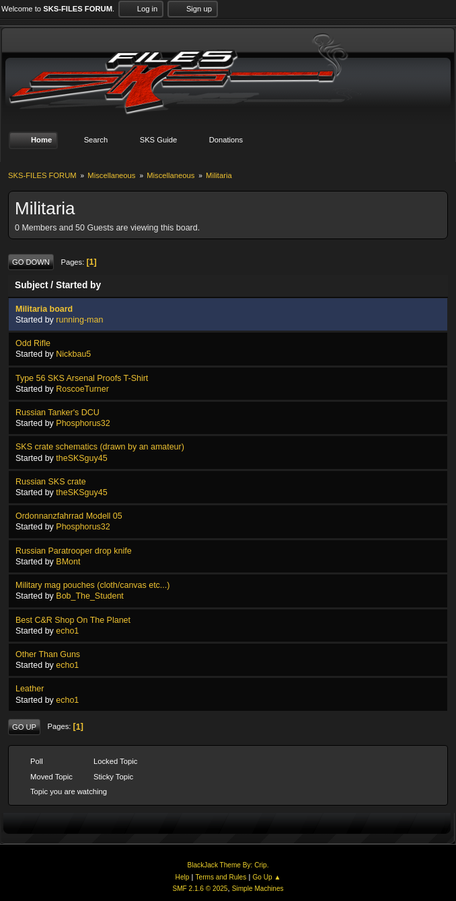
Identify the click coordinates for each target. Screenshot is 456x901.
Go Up (24, 727)
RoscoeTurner (82, 389)
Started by (78, 285)
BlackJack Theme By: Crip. (228, 865)
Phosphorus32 (83, 423)
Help (183, 877)
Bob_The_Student (90, 596)
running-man (79, 320)
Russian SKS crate (50, 481)
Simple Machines (258, 888)
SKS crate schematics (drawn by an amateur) (99, 447)
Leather (29, 688)
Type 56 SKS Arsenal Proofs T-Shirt (81, 378)
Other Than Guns (47, 654)
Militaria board (44, 309)
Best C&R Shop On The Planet (72, 620)
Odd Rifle (32, 343)
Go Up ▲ (266, 877)
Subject (31, 285)
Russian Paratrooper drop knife (73, 551)
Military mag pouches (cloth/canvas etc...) (92, 585)
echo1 (67, 631)
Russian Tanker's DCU (57, 412)
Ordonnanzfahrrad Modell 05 (68, 516)
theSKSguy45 (81, 458)
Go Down (31, 262)
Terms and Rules (221, 877)
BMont (68, 561)
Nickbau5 (73, 354)
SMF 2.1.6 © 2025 (199, 888)
